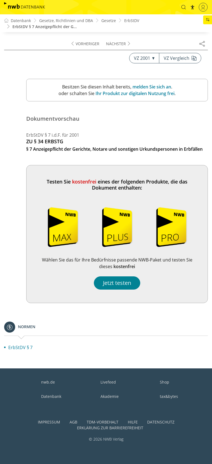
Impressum (49, 422)
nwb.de (48, 382)
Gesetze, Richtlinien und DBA (66, 20)
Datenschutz (160, 422)
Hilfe (133, 422)
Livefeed (108, 382)
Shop (164, 382)
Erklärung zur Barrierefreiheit (110, 427)
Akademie (109, 396)
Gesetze (108, 20)
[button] (183, 7)
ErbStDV (131, 20)
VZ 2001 (144, 58)
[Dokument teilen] (202, 43)
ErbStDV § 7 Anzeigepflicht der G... (44, 26)
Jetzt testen (117, 283)
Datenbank (51, 396)
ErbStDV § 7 (20, 347)
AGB (73, 422)
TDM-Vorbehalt (102, 422)
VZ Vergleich (180, 58)
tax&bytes (169, 396)
